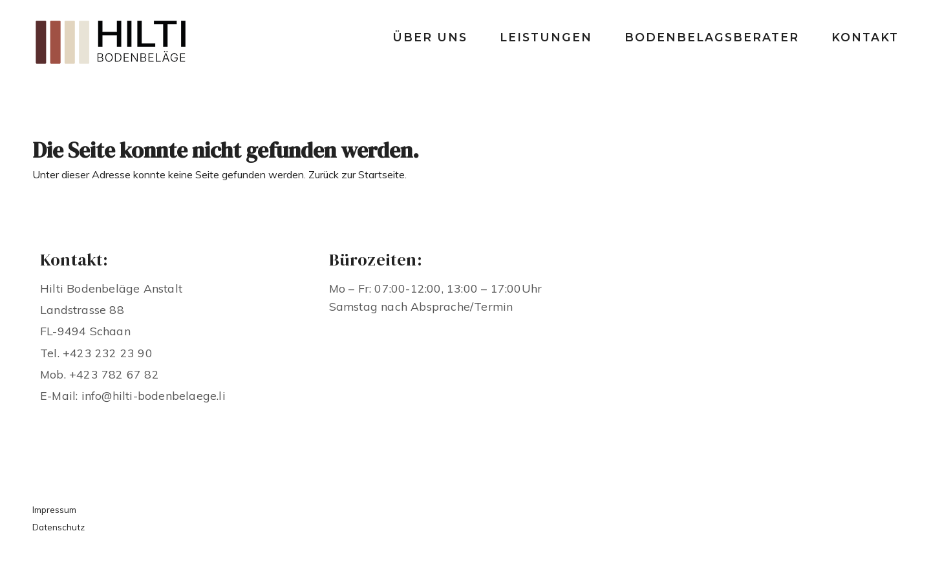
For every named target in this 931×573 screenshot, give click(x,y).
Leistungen (546, 37)
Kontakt (865, 37)
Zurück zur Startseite (356, 174)
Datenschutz (58, 526)
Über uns (429, 37)
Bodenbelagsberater (712, 37)
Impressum (54, 509)
